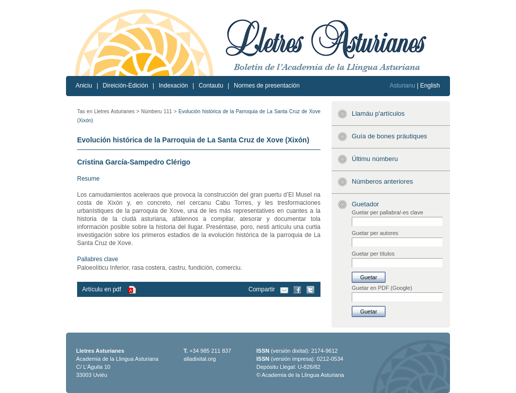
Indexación (173, 85)
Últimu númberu (375, 159)
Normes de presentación (267, 85)
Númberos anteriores (382, 181)
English (430, 85)
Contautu (211, 85)
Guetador (365, 204)
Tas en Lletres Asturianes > (108, 111)
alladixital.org (199, 359)
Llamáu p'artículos (378, 113)
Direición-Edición (125, 85)
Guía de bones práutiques (389, 136)
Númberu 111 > (159, 111)
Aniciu (84, 85)
